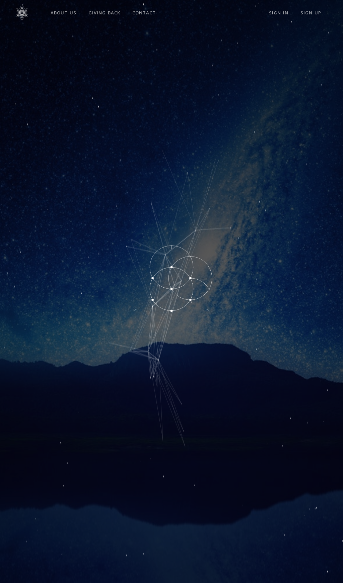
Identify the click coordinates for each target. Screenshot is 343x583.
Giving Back (104, 13)
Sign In (278, 13)
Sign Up (310, 13)
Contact (144, 13)
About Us (63, 13)
